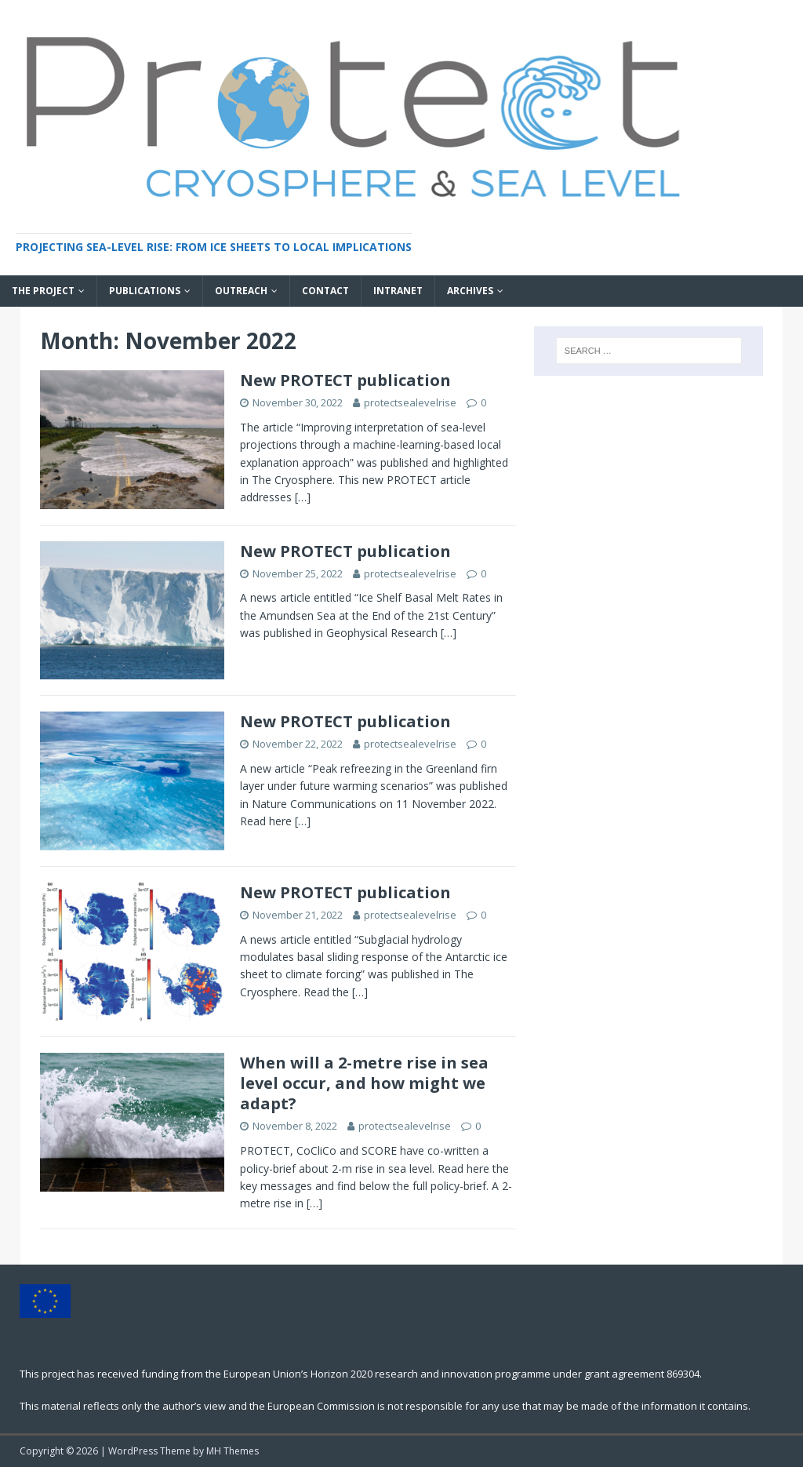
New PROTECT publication (345, 380)
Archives (470, 290)
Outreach (241, 290)
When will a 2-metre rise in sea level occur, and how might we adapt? (364, 1083)
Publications (144, 290)
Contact (325, 290)
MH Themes (232, 1451)
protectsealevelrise (410, 402)
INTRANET (398, 290)
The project (43, 290)
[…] (303, 497)
